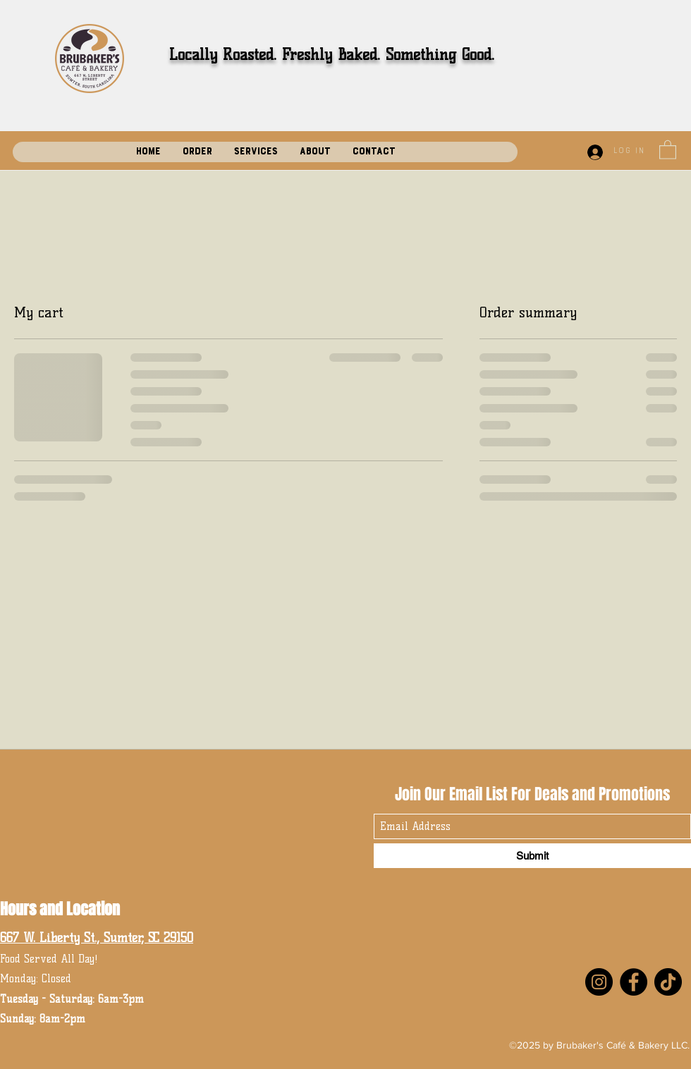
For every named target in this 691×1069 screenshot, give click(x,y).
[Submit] (532, 855)
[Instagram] (599, 982)
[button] (667, 149)
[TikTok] (668, 982)
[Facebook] (633, 982)
